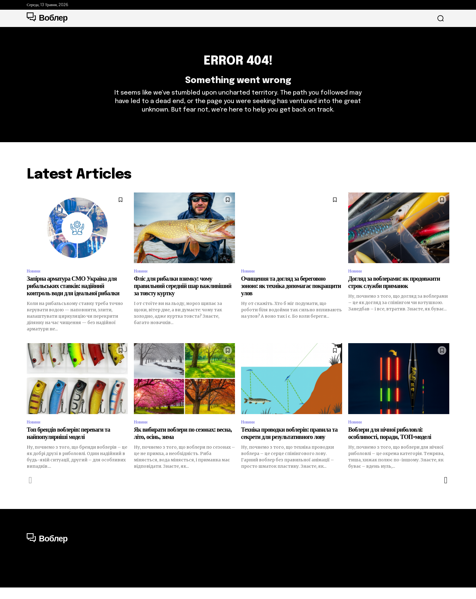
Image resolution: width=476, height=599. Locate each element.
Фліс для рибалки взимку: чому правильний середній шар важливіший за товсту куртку (182, 296)
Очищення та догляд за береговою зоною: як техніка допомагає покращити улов (291, 296)
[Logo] (47, 18)
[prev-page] (30, 492)
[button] (440, 18)
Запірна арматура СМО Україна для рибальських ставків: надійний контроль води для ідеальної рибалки (73, 296)
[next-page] (445, 492)
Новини (35, 281)
